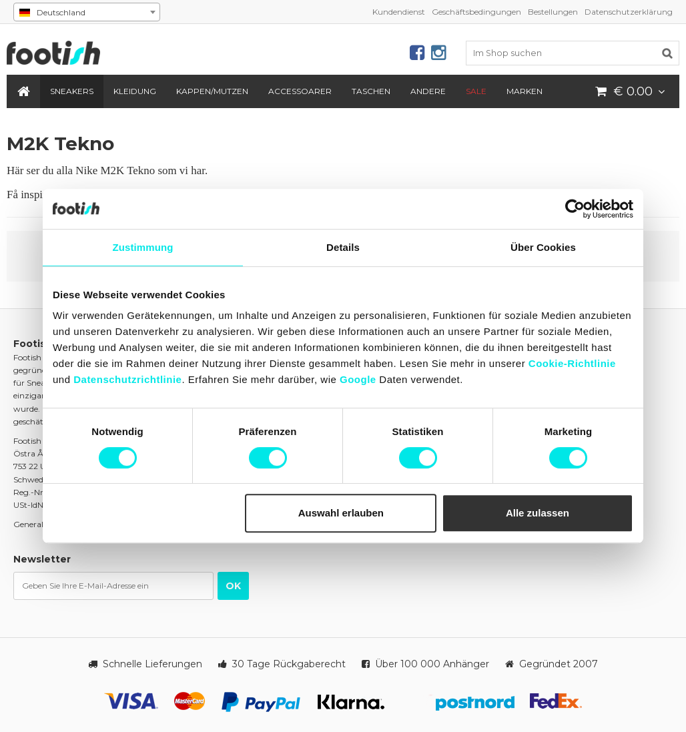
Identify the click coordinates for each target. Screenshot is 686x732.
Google (358, 379)
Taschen (371, 91)
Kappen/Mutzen (212, 91)
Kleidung (134, 91)
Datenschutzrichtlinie (127, 379)
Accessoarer (300, 91)
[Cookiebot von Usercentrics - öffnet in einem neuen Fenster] (575, 209)
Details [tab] (343, 247)
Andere (428, 91)
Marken (524, 91)
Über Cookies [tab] (543, 247)
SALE (476, 91)
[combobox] (86, 12)
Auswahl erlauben (341, 512)
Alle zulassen (537, 512)
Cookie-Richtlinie (572, 363)
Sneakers (71, 91)
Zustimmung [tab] (143, 247)
